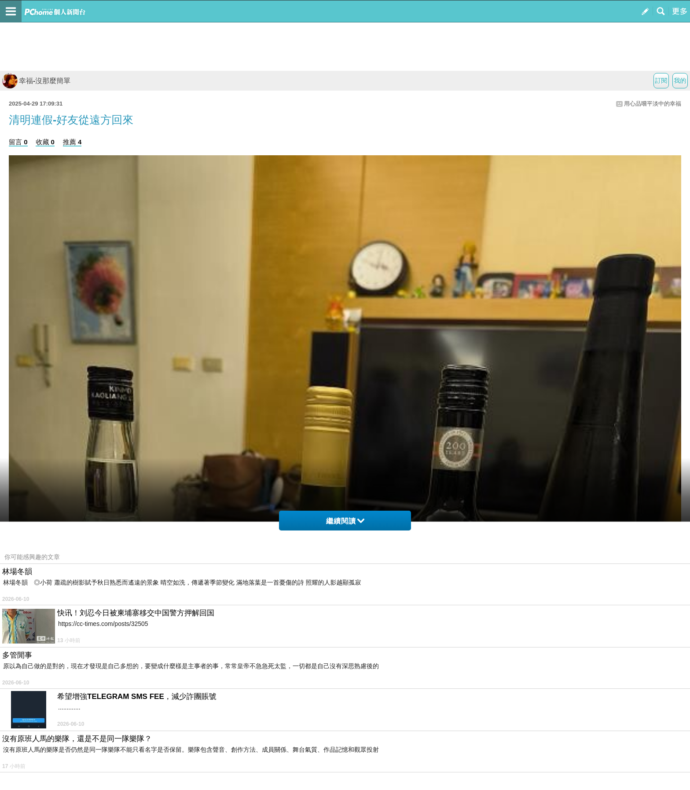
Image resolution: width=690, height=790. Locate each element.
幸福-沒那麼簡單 (36, 80)
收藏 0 (45, 142)
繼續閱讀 (345, 521)
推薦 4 (72, 142)
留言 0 (18, 142)
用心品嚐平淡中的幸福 (652, 103)
